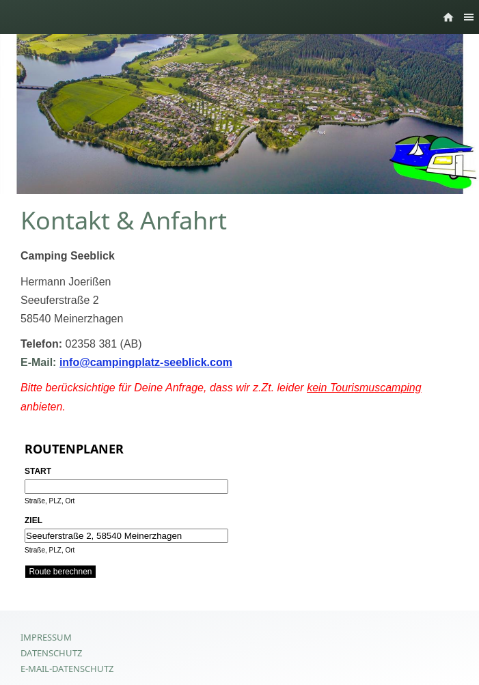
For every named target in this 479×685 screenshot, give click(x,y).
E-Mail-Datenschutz (66, 668)
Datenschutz (51, 653)
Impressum (46, 637)
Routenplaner (74, 449)
